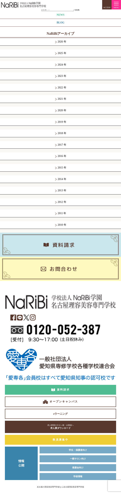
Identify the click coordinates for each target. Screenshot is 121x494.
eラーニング (60, 413)
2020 (60, 110)
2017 (60, 144)
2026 (60, 41)
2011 (60, 213)
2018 (60, 133)
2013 (60, 190)
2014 (60, 179)
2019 (60, 121)
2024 (60, 64)
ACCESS (106, 7)
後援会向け (77, 467)
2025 (60, 53)
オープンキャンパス (64, 401)
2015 (60, 167)
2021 (60, 98)
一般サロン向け (78, 458)
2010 (60, 224)
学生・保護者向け (78, 450)
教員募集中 (60, 439)
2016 (60, 156)
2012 (60, 202)
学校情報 (77, 476)
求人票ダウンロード (60, 426)
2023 (60, 76)
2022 (60, 87)
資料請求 (63, 389)
